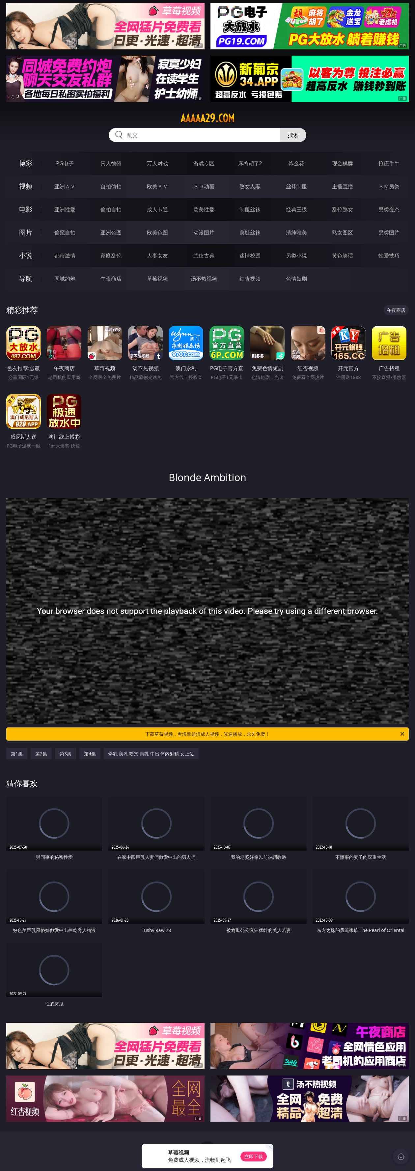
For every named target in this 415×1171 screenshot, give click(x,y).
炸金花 (296, 163)
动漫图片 (203, 232)
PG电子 (64, 163)
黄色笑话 (342, 255)
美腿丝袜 (250, 232)
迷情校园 (250, 255)
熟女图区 (342, 232)
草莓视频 (157, 278)
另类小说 (296, 255)
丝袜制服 (296, 186)
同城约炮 (64, 278)
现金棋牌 (342, 163)
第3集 (65, 753)
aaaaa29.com (207, 118)
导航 (25, 278)
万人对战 (157, 163)
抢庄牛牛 (389, 163)
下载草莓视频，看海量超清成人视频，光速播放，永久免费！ (275, 734)
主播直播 (342, 186)
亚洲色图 (111, 232)
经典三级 (296, 209)
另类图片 (389, 232)
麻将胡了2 (250, 163)
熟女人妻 (250, 186)
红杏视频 (250, 278)
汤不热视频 (204, 278)
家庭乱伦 (111, 255)
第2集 (41, 753)
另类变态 (389, 209)
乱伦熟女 (342, 209)
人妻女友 (157, 255)
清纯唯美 (296, 232)
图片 (25, 232)
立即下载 (253, 1156)
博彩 (25, 163)
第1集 (17, 753)
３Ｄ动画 (203, 186)
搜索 (293, 135)
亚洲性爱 (64, 209)
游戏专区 (203, 163)
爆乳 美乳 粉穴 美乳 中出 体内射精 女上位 (151, 753)
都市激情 (64, 255)
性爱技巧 (389, 255)
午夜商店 (111, 278)
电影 (25, 209)
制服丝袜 (250, 209)
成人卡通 (157, 209)
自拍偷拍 (111, 186)
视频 (25, 186)
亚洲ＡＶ (64, 186)
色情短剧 (296, 278)
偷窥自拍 (64, 232)
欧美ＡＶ (157, 186)
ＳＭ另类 (389, 186)
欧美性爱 (203, 209)
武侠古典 (203, 255)
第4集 (90, 753)
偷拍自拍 (111, 209)
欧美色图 (157, 232)
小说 (25, 255)
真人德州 (111, 163)
